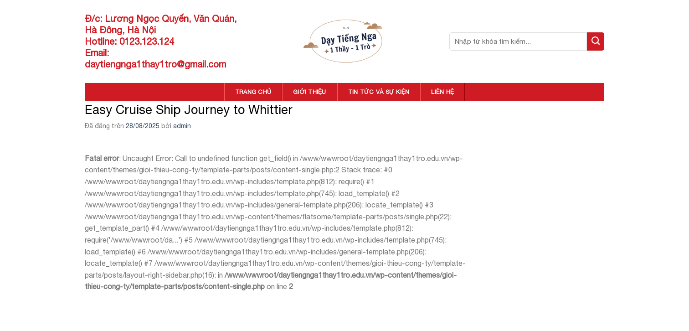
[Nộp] (595, 41)
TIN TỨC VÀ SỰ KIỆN (379, 91)
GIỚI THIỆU (309, 91)
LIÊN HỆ (442, 91)
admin (182, 125)
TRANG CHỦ (253, 91)
